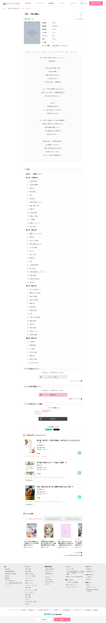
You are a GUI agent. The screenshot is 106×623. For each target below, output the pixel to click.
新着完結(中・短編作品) (10, 573)
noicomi (47, 584)
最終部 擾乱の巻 (31, 338)
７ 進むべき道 (31, 254)
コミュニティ (8, 585)
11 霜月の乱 (31, 324)
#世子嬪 (30, 477)
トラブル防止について (77, 610)
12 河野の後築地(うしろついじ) (36, 272)
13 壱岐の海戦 (31, 275)
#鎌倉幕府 (27, 52)
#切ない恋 (43, 501)
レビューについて (75, 381)
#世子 (26, 477)
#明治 (26, 456)
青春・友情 (28, 587)
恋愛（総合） (28, 569)
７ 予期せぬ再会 (32, 310)
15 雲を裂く (31, 282)
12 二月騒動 (31, 219)
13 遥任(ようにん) (32, 331)
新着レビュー (8, 576)
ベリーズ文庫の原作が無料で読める (13, 583)
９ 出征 (29, 261)
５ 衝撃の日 (31, 303)
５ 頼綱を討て (31, 355)
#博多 (62, 52)
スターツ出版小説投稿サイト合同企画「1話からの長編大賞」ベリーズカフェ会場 (75, 573)
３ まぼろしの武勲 (32, 240)
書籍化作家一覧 (49, 573)
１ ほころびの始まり (33, 289)
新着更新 (7, 578)
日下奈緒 (39, 445)
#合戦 (75, 52)
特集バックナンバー (71, 584)
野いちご (88, 585)
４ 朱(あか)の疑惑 (32, 300)
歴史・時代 (28, 594)
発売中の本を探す (50, 569)
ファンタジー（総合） (30, 576)
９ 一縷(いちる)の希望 (33, 317)
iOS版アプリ (89, 569)
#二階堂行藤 (43, 52)
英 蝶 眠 (77, 19)
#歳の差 (49, 501)
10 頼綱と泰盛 (31, 320)
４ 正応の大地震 (32, 352)
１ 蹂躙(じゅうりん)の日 (34, 233)
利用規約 (24, 610)
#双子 (33, 456)
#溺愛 (29, 456)
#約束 (61, 477)
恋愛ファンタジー (29, 580)
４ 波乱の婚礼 (31, 191)
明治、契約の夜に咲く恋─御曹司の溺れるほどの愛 (54, 487)
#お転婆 (55, 477)
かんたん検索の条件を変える (72, 555)
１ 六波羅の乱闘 (32, 181)
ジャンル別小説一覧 (10, 580)
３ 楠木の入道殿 (32, 296)
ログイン (85, 3)
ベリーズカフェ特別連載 (72, 582)
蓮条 (38, 465)
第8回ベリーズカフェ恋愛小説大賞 (74, 576)
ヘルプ (10, 610)
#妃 (58, 477)
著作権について (57, 610)
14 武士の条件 (31, 226)
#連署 (71, 52)
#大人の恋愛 (55, 501)
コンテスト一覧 (69, 569)
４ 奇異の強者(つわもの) (34, 244)
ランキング (40, 3)
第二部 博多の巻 (31, 230)
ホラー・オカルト (29, 592)
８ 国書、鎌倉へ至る (33, 205)
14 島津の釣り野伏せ (33, 279)
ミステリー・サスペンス (31, 585)
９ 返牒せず (31, 209)
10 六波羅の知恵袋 (32, 265)
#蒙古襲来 (57, 52)
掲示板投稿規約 (67, 610)
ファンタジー (28, 578)
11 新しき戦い (31, 268)
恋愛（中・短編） (29, 573)
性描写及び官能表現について (45, 610)
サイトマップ (17, 610)
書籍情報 (51, 3)
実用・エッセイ (29, 583)
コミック (61, 3)
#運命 (38, 477)
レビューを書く (53, 377)
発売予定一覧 (49, 571)
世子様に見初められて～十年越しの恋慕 (50, 462)
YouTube (88, 579)
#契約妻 (38, 501)
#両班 (41, 477)
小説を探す (28, 3)
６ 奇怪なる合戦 (32, 359)
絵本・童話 (28, 597)
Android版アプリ (90, 571)
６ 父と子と (31, 251)
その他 (26, 604)
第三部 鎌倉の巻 (31, 286)
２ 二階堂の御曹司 (32, 184)
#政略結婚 (43, 456)
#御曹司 (30, 501)
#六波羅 (37, 52)
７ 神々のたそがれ (32, 362)
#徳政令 (67, 52)
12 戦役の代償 (31, 327)
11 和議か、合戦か (32, 216)
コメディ (27, 599)
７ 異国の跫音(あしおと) (34, 202)
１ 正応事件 (31, 341)
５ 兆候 (29, 195)
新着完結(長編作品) (9, 571)
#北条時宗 (51, 52)
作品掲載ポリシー (32, 610)
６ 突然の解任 (31, 307)
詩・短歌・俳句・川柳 (30, 601)
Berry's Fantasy (49, 581)
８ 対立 (29, 313)
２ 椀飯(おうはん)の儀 (33, 293)
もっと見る (77, 552)
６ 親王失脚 (31, 198)
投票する (53, 419)
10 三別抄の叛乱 (32, 212)
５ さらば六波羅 (32, 247)
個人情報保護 (88, 610)
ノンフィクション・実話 (31, 590)
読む (62, 619)
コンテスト (73, 3)
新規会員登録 (96, 3)
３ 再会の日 (31, 188)
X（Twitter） (89, 577)
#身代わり (38, 456)
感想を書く (53, 394)
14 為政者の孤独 (32, 334)
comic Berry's (49, 579)
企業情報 (95, 610)
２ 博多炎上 (31, 237)
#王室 (45, 477)
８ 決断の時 (31, 258)
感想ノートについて (74, 398)
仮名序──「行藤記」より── (34, 174)
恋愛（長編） (28, 571)
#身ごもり (61, 501)
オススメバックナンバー (72, 587)
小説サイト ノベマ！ (91, 587)
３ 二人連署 (31, 348)
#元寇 (32, 52)
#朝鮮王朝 (49, 477)
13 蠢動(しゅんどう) (33, 223)
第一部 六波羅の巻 (32, 177)
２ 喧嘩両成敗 (31, 345)
